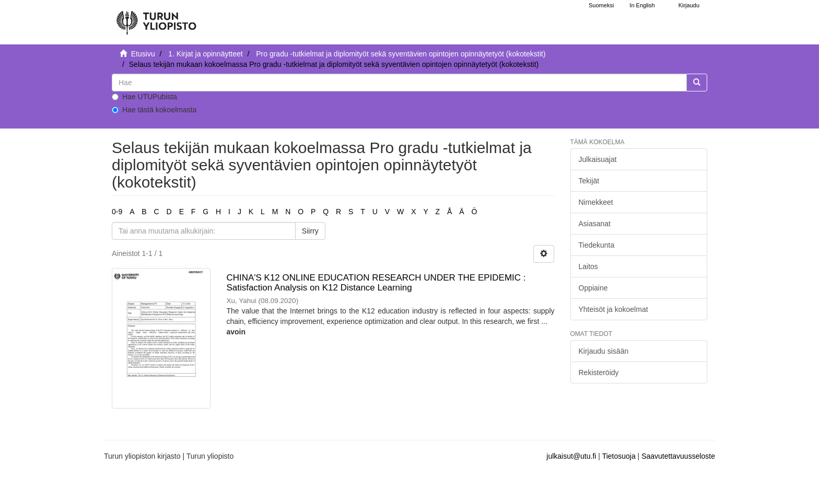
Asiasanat (595, 223)
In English (641, 5)
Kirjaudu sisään (604, 351)
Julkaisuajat (598, 159)
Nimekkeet (596, 202)
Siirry (310, 231)
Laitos (588, 266)
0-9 (117, 211)
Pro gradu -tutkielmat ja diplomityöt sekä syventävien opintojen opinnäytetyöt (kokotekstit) (400, 54)
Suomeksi (601, 5)
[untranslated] (399, 82)
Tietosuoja (619, 456)
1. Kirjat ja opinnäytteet (205, 54)
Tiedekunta (597, 245)
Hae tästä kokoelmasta (154, 110)
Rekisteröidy (599, 372)
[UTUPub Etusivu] (156, 18)
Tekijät (589, 181)
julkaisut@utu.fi (571, 456)
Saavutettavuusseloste (678, 456)
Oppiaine (593, 288)
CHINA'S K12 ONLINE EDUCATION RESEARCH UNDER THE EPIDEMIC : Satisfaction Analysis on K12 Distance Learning (375, 283)
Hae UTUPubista (144, 96)
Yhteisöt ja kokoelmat (613, 309)
